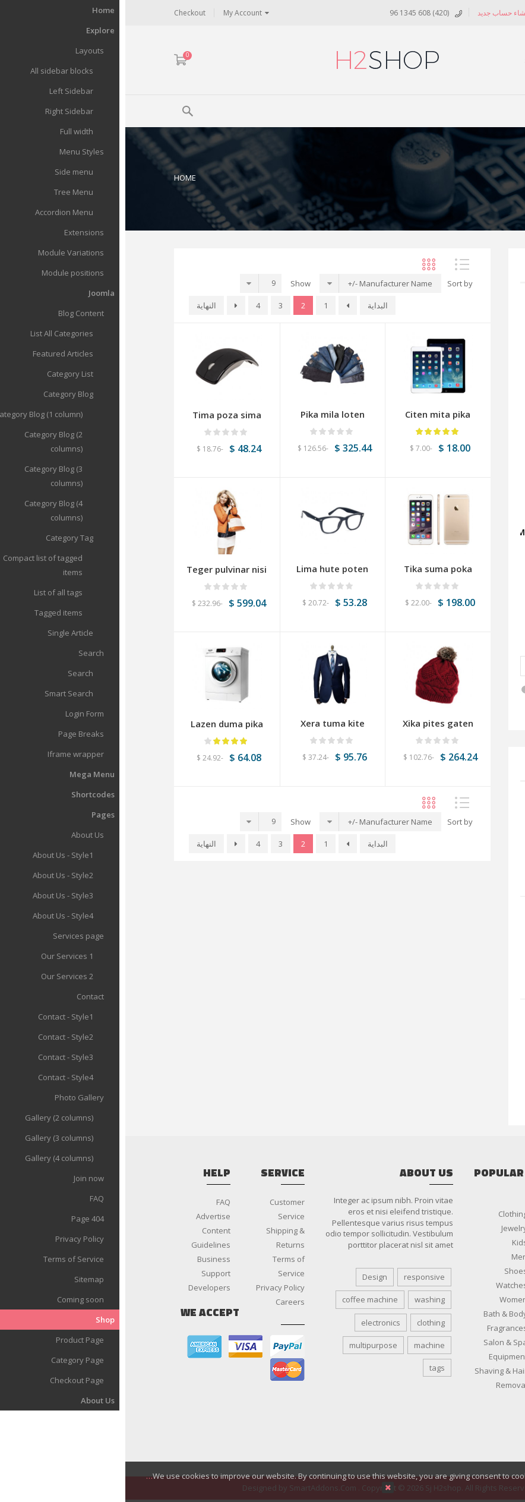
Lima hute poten (433, 1059)
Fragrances (382, 1328)
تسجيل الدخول (436, 13)
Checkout (64, 13)
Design (249, 1276)
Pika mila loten (207, 414)
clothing (306, 1322)
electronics (255, 1322)
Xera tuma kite (207, 723)
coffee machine (245, 1299)
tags (312, 1367)
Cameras (460, 1356)
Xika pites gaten (312, 723)
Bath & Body (380, 1313)
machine (304, 1345)
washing (304, 1299)
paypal (162, 1346)
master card (162, 1369)
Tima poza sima (101, 415)
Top (511, 208)
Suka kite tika (439, 853)
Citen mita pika (312, 414)
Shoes (390, 1271)
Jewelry (389, 1228)
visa (120, 1346)
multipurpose (248, 1345)
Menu (447, 109)
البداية (252, 305)
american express (79, 1346)
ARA (469, 61)
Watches (386, 1285)
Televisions (455, 1427)
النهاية (81, 305)
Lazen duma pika (101, 724)
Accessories (454, 1328)
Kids (394, 1242)
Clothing (387, 1213)
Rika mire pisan (435, 956)
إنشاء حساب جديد (378, 13)
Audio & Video (451, 1342)
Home (60, 177)
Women (388, 1299)
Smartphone (453, 1399)
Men (394, 1256)
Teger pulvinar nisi (101, 569)
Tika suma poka (313, 569)
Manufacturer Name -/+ (265, 283)
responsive (299, 1276)
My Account (117, 13)
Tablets (463, 1413)
